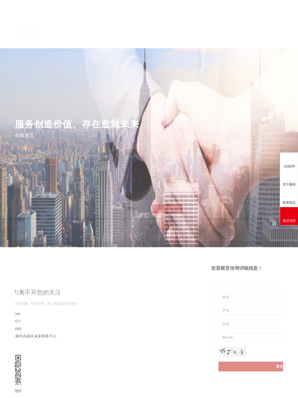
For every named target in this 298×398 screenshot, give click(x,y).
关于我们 (136, 19)
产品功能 (201, 19)
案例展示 (234, 19)
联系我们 (267, 19)
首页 (103, 19)
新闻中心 (168, 19)
